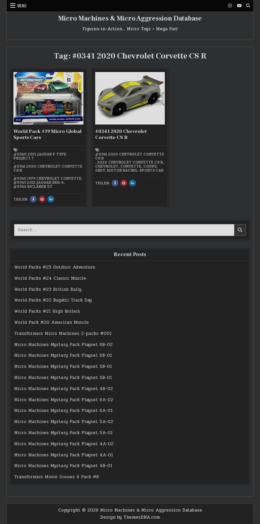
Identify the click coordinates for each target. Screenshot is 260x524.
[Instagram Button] (230, 5)
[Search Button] (248, 5)
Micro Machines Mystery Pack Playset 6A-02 (63, 399)
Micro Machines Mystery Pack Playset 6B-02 (63, 344)
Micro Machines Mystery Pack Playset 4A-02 (64, 444)
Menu (22, 5)
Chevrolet (106, 166)
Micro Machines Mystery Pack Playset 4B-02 (63, 388)
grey (100, 170)
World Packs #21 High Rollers (47, 311)
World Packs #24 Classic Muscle (50, 278)
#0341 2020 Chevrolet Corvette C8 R (47, 168)
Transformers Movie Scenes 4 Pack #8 (56, 477)
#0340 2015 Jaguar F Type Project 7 (39, 156)
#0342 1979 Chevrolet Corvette (47, 178)
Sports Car (151, 170)
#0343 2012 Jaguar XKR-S (38, 182)
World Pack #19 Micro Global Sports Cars (47, 134)
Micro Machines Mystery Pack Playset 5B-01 (63, 366)
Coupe (150, 166)
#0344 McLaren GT (32, 186)
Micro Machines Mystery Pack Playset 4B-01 (63, 465)
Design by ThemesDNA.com (130, 517)
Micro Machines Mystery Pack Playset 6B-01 (63, 355)
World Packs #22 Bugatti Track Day (53, 300)
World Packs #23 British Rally (47, 289)
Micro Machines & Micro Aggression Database (130, 18)
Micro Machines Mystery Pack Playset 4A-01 (63, 455)
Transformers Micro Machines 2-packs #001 (63, 333)
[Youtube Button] (239, 5)
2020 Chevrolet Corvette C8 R (130, 162)
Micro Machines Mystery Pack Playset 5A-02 (63, 421)
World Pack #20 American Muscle (51, 322)
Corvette (130, 166)
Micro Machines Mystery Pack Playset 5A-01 (63, 432)
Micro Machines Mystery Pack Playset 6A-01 (63, 410)
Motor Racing (122, 170)
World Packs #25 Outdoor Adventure (54, 267)
